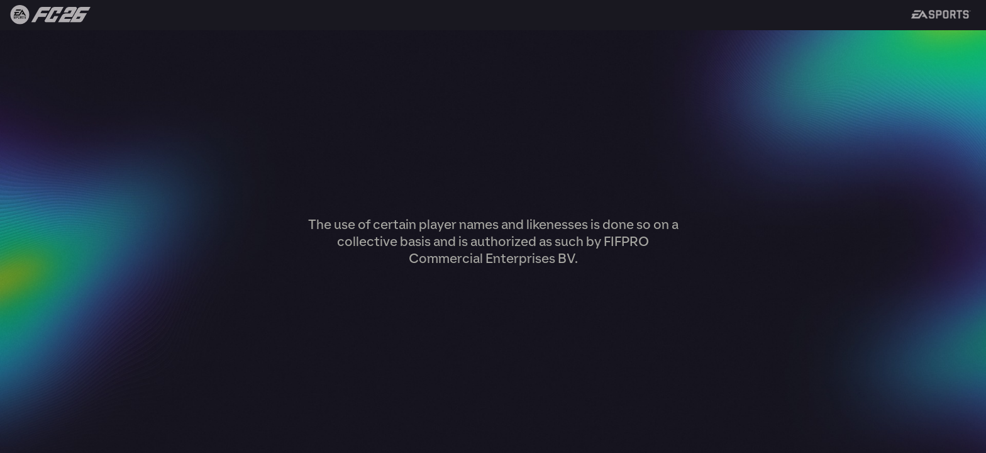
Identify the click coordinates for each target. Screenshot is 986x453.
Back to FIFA (45, 15)
